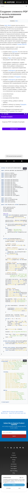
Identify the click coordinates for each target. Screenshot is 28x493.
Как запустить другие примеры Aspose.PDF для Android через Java (17, 413)
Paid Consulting (13, 470)
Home (13, 453)
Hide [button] (16, 20)
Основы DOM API (22, 44)
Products (14, 455)
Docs (13, 462)
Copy (25, 168)
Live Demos (13, 464)
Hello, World (8, 25)
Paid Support (14, 468)
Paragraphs (18, 76)
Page (9, 58)
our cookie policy (11, 482)
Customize (8, 488)
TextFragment (11, 70)
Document (14, 51)
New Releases (13, 457)
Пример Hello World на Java (5, 412)
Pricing (13, 459)
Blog (14, 473)
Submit (14, 436)
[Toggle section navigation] (26, 6)
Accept (14, 484)
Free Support (14, 466)
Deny (20, 488)
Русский (19, 2)
